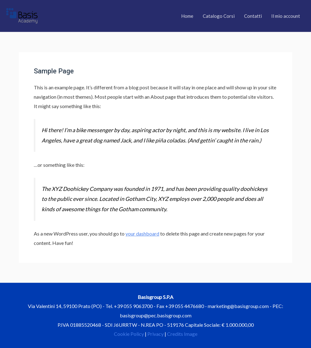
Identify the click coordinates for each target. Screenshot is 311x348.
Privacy (155, 334)
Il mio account (285, 16)
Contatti (253, 16)
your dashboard (142, 233)
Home (187, 16)
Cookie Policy (129, 334)
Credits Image (182, 334)
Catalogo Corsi (219, 16)
